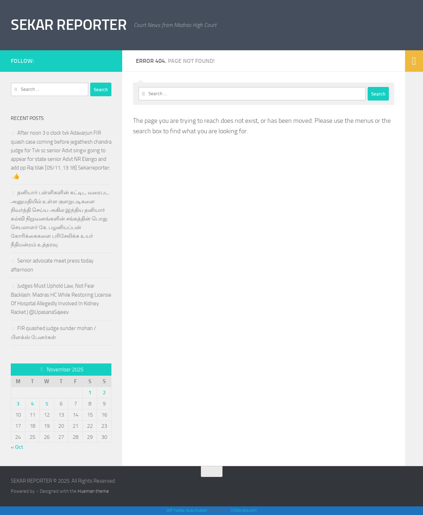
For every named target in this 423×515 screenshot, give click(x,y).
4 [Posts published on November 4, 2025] (32, 403)
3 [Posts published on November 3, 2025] (18, 403)
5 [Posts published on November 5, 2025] (46, 403)
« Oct (17, 447)
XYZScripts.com (244, 510)
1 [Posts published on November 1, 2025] (89, 392)
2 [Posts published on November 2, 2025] (104, 392)
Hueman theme (93, 491)
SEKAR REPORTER (69, 25)
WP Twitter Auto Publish (186, 510)
